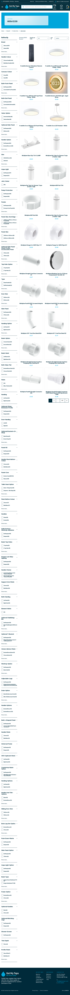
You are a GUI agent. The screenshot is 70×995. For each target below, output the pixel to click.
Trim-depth (9, 940)
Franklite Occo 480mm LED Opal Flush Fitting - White (56, 66)
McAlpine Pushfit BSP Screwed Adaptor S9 (56, 304)
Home (2, 30)
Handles (9, 514)
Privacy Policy (35, 990)
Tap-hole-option (9, 264)
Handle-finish (9, 732)
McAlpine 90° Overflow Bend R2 (56, 333)
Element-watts (9, 608)
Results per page (32, 38)
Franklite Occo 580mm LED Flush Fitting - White (31, 126)
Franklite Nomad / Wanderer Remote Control (31, 66)
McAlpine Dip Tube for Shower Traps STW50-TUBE (57, 156)
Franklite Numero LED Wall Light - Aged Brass (56, 96)
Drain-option (9, 690)
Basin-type (9, 877)
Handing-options (9, 781)
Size (9, 154)
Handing (9, 394)
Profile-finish (9, 949)
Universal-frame (9, 744)
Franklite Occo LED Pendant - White (56, 125)
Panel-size (9, 232)
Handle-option (9, 139)
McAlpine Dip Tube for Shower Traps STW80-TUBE (57, 215)
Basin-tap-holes (9, 542)
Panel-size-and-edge (9, 217)
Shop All (8, 30)
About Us (32, 1)
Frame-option (9, 891)
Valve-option (9, 113)
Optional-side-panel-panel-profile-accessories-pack (9, 248)
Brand (9, 42)
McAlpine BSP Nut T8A (56, 185)
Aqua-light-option (9, 865)
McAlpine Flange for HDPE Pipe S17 (56, 245)
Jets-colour (9, 181)
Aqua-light (9, 169)
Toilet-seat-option (9, 484)
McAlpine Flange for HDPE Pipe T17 (31, 245)
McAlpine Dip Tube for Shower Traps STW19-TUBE (31, 186)
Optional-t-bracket (9, 634)
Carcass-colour (9, 71)
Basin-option (9, 338)
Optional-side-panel (9, 125)
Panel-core (9, 472)
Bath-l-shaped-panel (9, 720)
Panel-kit (9, 447)
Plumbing (48, 977)
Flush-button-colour (9, 499)
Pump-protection (9, 190)
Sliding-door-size (9, 809)
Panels (9, 202)
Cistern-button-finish (9, 649)
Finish (9, 379)
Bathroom (48, 974)
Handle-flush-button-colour (9, 460)
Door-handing (9, 419)
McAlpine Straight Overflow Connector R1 (31, 274)
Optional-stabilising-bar (9, 618)
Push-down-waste (9, 838)
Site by (65, 990)
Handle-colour (9, 57)
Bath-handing (9, 597)
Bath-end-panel (9, 98)
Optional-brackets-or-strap (9, 432)
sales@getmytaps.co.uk (62, 981)
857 (62, 400)
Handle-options (9, 705)
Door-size (9, 294)
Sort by (52, 38)
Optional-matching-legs (9, 919)
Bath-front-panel (9, 83)
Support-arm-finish (9, 582)
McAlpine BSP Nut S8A (31, 215)
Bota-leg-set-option (9, 823)
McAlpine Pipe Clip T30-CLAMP (31, 155)
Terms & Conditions (44, 990)
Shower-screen (9, 931)
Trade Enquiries (39, 979)
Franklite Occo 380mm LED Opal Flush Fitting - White (31, 96)
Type (9, 279)
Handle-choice (9, 570)
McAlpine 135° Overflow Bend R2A (31, 333)
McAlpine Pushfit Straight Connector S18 (31, 392)
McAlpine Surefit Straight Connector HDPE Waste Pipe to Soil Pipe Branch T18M (56, 393)
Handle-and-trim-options (9, 793)
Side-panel (9, 308)
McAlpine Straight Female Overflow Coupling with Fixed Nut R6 (56, 362)
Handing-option (9, 323)
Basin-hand (9, 353)
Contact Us (51, 1)
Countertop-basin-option (9, 768)
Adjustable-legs (9, 678)
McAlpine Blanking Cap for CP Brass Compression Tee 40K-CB (56, 274)
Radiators (48, 976)
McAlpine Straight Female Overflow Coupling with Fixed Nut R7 (31, 362)
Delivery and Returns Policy (41, 1)
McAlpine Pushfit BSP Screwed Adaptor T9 (31, 304)
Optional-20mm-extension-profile (9, 407)
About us (38, 974)
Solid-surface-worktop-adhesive (9, 529)
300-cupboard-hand (9, 755)
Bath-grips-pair (9, 365)
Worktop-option (9, 663)
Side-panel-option (9, 850)
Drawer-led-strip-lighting (9, 557)
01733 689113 (61, 982)
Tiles (47, 979)
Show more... (4, 51)
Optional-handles (9, 906)
